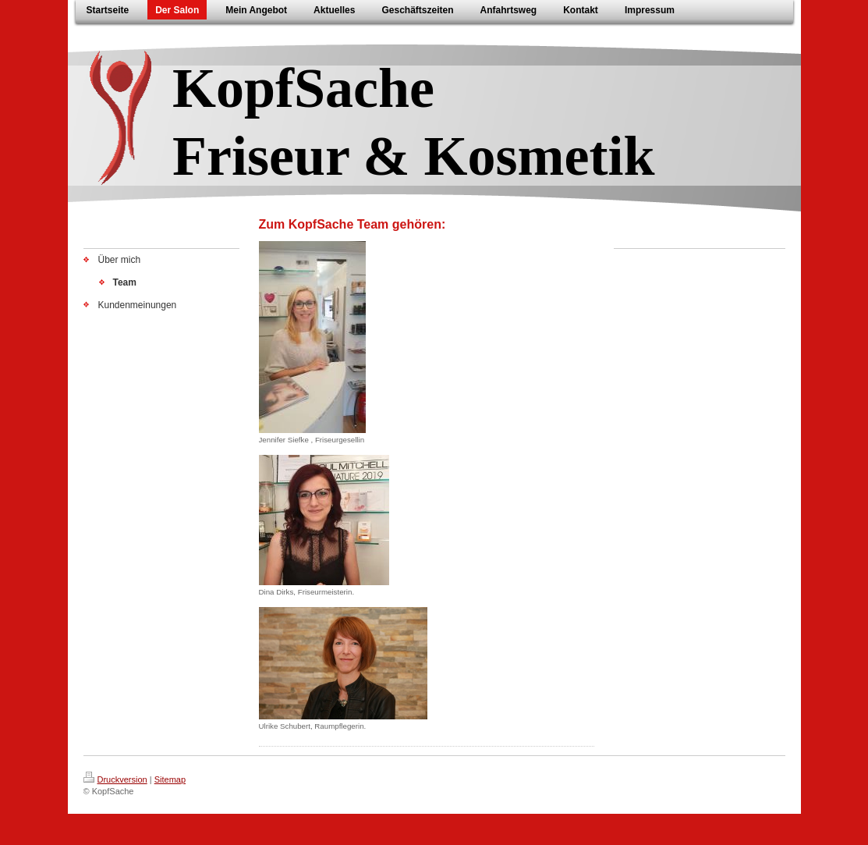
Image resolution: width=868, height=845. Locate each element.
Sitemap (170, 779)
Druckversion (115, 779)
